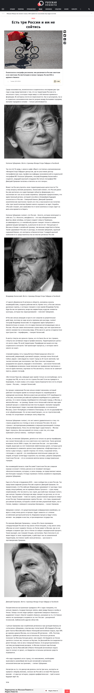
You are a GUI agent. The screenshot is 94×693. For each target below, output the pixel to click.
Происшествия (31, 9)
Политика (21, 9)
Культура (74, 9)
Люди (40, 9)
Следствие (58, 9)
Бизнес (66, 9)
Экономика (48, 9)
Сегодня (12, 9)
